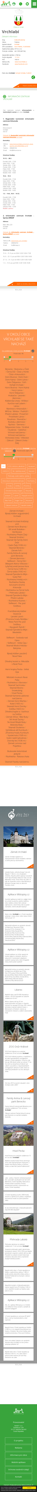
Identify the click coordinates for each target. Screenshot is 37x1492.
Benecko (9, 369)
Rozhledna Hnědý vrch (17, 579)
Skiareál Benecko (16, 547)
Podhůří (28, 73)
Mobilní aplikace (18, 1462)
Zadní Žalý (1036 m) (17, 545)
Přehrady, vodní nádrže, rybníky (18, 476)
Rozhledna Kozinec (17, 600)
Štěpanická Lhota (12, 427)
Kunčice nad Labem (16, 403)
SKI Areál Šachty (16, 719)
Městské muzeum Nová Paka (17, 678)
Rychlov (11, 424)
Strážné (25, 427)
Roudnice (11, 419)
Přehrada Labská (17, 592)
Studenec (12, 429)
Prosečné (23, 414)
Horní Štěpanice (16, 393)
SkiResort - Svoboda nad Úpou (17, 639)
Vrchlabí (10, 31)
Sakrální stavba (26, 505)
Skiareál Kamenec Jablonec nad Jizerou (17, 697)
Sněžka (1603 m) (16, 709)
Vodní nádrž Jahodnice (16, 738)
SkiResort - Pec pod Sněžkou (17, 604)
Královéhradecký (19, 40)
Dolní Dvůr (23, 377)
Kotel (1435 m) (16, 703)
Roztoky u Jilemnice (16, 422)
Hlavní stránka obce (30, 86)
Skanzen (31, 471)
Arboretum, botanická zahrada (13, 481)
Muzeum (29, 500)
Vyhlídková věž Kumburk (16, 730)
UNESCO (6, 471)
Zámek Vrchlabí (16, 510)
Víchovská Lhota (12, 437)
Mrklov (16, 411)
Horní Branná (11, 387)
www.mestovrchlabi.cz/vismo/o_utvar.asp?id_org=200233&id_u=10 (21, 145)
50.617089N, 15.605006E (22, 47)
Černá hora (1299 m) (17, 569)
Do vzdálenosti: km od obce (16, 351)
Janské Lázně (17, 616)
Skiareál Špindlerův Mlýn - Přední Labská (17, 596)
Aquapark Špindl (17, 627)
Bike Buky (24, 717)
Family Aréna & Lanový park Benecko (17, 554)
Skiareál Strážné (16, 537)
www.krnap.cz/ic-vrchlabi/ (19, 241)
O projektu (18, 1440)
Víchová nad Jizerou (16, 432)
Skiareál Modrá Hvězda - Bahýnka (17, 646)
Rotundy (28, 491)
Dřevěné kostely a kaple (14, 491)
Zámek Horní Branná (17, 526)
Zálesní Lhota (21, 440)
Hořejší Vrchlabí (20, 73)
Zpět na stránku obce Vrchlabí (27, 284)
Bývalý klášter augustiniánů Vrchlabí (17, 514)
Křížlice (25, 400)
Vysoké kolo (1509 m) (17, 735)
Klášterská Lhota (12, 400)
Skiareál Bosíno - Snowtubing (17, 689)
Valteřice (22, 429)
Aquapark (31, 466)
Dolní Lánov (22, 379)
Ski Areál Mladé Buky (16, 722)
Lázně (16, 496)
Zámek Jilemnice (17, 558)
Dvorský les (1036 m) (16, 740)
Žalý (17, 443)
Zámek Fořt (16, 550)
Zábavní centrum (11, 505)
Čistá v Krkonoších (17, 374)
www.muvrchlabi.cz (21, 62)
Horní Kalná (24, 387)
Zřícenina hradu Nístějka (16, 619)
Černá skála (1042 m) (16, 571)
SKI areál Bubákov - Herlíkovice (17, 530)
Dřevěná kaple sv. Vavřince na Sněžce (17, 713)
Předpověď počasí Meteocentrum (20, 1485)
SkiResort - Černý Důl (16, 561)
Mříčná (8, 411)
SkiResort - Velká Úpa (17, 643)
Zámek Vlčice (12, 717)
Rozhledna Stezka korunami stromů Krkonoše (17, 585)
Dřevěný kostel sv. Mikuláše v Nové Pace (17, 662)
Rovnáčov (21, 419)
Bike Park (8, 500)
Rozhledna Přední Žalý (17, 534)
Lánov (16, 406)
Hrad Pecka (17, 693)
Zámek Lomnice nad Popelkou (17, 744)
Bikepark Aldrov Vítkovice (16, 563)
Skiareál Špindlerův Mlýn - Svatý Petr (17, 575)
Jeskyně (7, 496)
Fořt (24, 382)
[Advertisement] (18, 310)
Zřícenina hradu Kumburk (17, 732)
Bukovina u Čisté (21, 369)
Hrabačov (12, 395)
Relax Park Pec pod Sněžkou (17, 623)
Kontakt (18, 1477)
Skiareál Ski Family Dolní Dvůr (17, 541)
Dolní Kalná (10, 379)
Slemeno (21, 424)
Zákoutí (10, 440)
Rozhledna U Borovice (17, 682)
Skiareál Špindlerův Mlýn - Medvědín (17, 631)
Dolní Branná (11, 377)
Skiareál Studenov (16, 727)
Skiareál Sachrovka (16, 685)
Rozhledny (31, 481)
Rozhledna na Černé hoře (17, 590)
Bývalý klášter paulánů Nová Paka (17, 654)
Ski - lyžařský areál (19, 471)
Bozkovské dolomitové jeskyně (17, 752)
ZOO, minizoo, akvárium (16, 466)
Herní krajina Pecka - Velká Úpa (17, 670)
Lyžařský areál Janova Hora (17, 566)
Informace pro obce (18, 1455)
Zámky (17, 486)
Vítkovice (25, 437)
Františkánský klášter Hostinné (17, 612)
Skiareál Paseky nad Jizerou (17, 761)
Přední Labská (11, 414)
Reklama (18, 1448)
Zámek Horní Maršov (17, 701)
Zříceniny (26, 486)
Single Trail (18, 500)
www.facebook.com (21, 64)
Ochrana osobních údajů (18, 1469)
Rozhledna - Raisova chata (17, 756)
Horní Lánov (17, 390)
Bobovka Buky (16, 724)
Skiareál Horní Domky (16, 706)
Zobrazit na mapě (18, 136)
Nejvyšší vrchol (27, 496)
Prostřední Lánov (16, 416)
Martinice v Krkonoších (16, 408)
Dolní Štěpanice (14, 382)
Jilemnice (16, 398)
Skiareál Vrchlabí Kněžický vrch (17, 522)
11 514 (17, 57)
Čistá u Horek (23, 371)
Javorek (21, 395)
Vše (3, 466)
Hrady (9, 486)
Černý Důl (11, 371)
